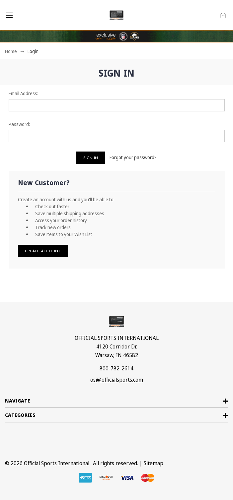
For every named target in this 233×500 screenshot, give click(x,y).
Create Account (43, 251)
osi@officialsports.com (116, 379)
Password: (19, 124)
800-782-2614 (116, 368)
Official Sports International (56, 463)
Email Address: (23, 93)
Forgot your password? (133, 157)
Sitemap (153, 463)
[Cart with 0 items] (223, 15)
